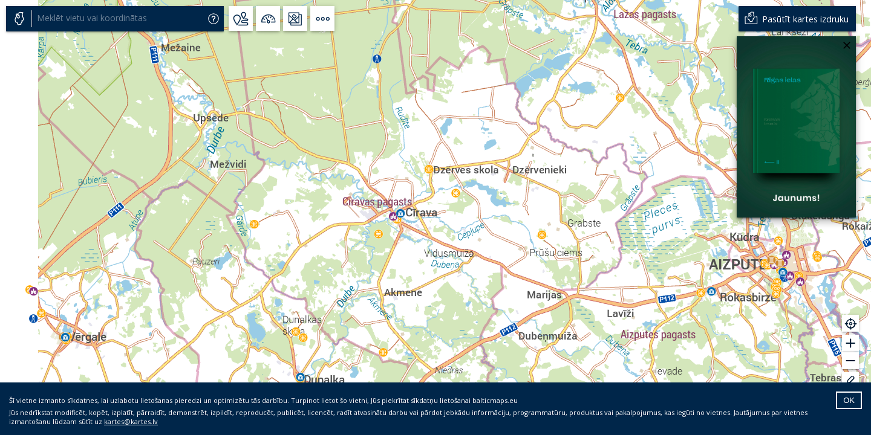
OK (849, 400)
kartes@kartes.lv (131, 421)
